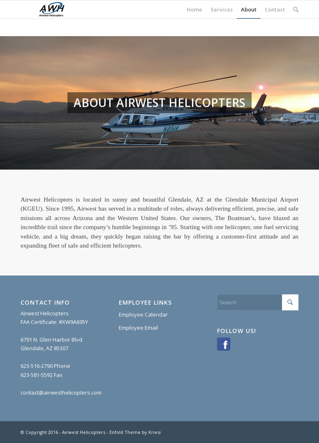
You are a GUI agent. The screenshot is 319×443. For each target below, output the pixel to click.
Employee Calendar (143, 314)
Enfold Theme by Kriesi (135, 432)
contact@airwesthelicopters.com (61, 392)
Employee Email (138, 327)
